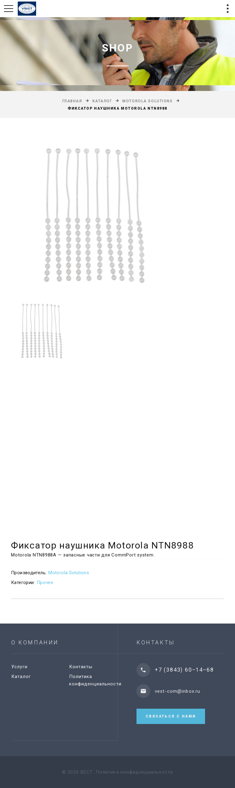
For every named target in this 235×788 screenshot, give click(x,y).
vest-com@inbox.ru (186, 691)
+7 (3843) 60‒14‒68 (192, 669)
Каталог (102, 101)
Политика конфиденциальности (134, 772)
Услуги (25, 666)
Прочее (45, 582)
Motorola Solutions (147, 101)
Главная (72, 101)
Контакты (86, 666)
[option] (117, 215)
